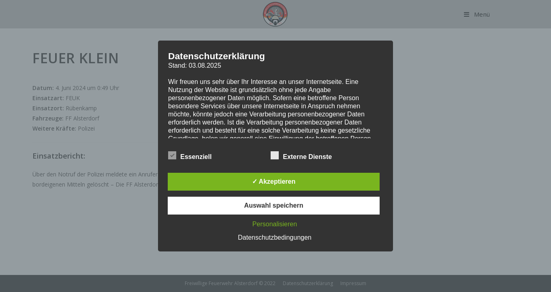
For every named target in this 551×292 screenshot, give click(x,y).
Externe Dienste (301, 155)
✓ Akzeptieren (274, 181)
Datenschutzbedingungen (274, 237)
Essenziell (189, 155)
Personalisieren (274, 224)
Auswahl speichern (273, 205)
